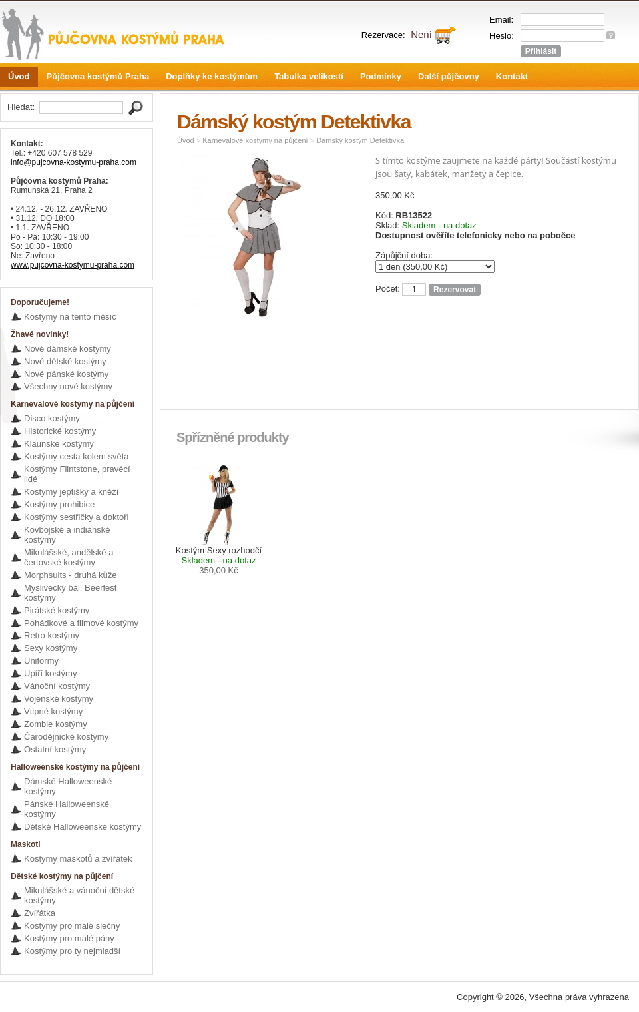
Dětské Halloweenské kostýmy (82, 827)
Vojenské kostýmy (58, 699)
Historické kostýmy (60, 431)
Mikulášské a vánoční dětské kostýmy (79, 895)
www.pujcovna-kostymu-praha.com (72, 265)
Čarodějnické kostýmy (66, 737)
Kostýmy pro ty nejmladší (72, 951)
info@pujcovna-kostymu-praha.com (73, 162)
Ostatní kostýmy (55, 749)
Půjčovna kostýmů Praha (98, 76)
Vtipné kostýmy (53, 711)
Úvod (19, 76)
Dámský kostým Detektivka (360, 140)
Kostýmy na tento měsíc (70, 317)
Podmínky (380, 76)
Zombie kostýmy (55, 724)
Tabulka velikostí (308, 76)
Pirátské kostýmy (56, 610)
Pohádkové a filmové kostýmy (81, 623)
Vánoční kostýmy (57, 686)
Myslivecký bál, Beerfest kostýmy (70, 593)
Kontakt (512, 76)
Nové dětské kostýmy (65, 361)
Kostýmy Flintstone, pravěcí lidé (77, 474)
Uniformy (41, 661)
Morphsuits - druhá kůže (70, 575)
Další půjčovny (448, 76)
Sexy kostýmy (50, 648)
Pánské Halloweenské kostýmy (66, 809)
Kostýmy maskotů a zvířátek (78, 859)
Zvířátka (39, 913)
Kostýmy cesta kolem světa (76, 456)
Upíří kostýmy (50, 673)
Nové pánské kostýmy (66, 374)
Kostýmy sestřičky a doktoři (76, 517)
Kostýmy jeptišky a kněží (71, 492)
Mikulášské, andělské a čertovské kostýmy (68, 557)
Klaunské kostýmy (59, 444)
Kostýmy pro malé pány (69, 938)
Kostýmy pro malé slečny (72, 926)
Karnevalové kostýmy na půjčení (255, 140)
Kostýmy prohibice (59, 504)
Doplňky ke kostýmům (212, 76)
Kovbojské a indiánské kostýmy (67, 535)
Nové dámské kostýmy (67, 349)
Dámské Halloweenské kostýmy (68, 786)
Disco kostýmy (52, 418)
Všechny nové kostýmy (68, 386)
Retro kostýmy (51, 635)
